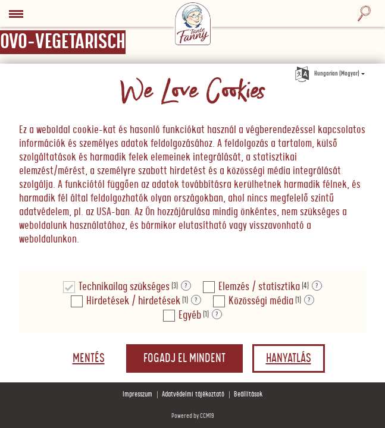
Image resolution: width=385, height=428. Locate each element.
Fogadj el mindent (184, 358)
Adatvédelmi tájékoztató (193, 394)
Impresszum (137, 394)
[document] (192, 167)
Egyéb (190, 315)
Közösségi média (261, 301)
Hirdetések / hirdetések (133, 301)
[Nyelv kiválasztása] (302, 72)
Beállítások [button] (248, 394)
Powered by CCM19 (192, 416)
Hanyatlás (288, 358)
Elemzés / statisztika (259, 287)
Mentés (89, 358)
